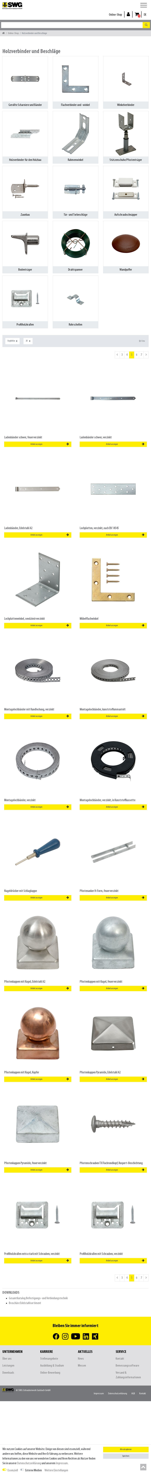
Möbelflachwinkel (89, 618)
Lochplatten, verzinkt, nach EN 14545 (99, 528)
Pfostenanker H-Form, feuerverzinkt (99, 891)
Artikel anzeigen (50, 444)
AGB (133, 1393)
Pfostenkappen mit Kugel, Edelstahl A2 (24, 981)
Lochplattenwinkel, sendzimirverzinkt (24, 618)
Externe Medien (33, 1470)
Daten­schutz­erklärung (117, 1393)
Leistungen (8, 1365)
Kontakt (120, 1358)
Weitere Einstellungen (56, 1470)
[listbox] (113, 489)
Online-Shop (115, 14)
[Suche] (146, 25)
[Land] (145, 15)
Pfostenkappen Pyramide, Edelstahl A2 (100, 1072)
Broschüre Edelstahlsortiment (25, 1303)
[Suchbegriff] (72, 25)
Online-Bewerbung (50, 1372)
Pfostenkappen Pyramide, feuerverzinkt (25, 1163)
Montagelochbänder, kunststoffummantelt (102, 709)
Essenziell (13, 1470)
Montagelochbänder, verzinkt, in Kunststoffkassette (107, 800)
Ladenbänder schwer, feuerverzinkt (23, 437)
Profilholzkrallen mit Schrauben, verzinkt (101, 1254)
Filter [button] (142, 341)
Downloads (8, 1372)
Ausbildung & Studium (52, 1365)
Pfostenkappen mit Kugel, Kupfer (21, 1072)
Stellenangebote (49, 1358)
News (81, 1358)
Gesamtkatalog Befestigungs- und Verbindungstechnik (38, 1298)
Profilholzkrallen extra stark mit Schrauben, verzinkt (32, 1254)
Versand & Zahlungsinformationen (128, 1375)
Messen (82, 1365)
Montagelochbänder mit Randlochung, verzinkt (29, 709)
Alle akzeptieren (126, 1449)
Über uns (7, 1358)
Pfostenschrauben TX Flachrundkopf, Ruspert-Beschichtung (111, 1163)
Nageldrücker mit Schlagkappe (20, 891)
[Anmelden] (128, 14)
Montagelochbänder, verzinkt (20, 800)
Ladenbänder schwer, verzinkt (96, 437)
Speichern (125, 1456)
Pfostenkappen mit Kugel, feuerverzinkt (101, 981)
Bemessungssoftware (127, 1365)
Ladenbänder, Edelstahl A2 (18, 528)
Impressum (99, 1393)
